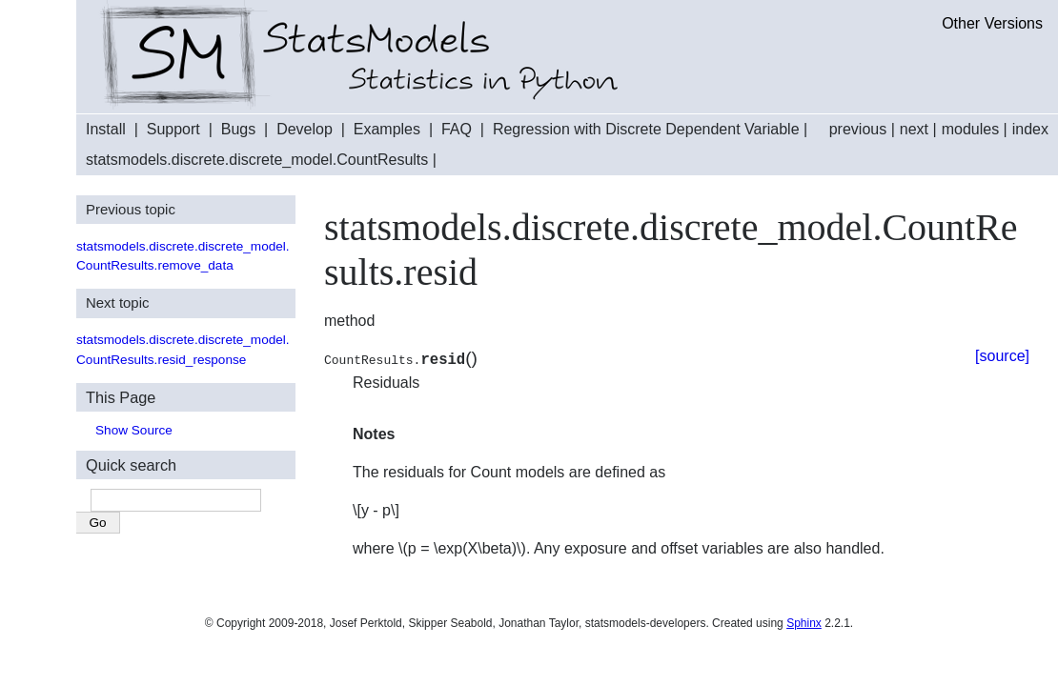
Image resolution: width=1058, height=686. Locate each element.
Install (106, 129)
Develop (304, 129)
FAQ (456, 129)
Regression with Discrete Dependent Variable (646, 129)
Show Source (134, 430)
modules (970, 129)
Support (173, 129)
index (1030, 129)
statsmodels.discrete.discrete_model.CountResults (257, 159)
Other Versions (992, 23)
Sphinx (804, 623)
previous (857, 129)
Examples (387, 129)
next (914, 129)
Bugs (238, 129)
